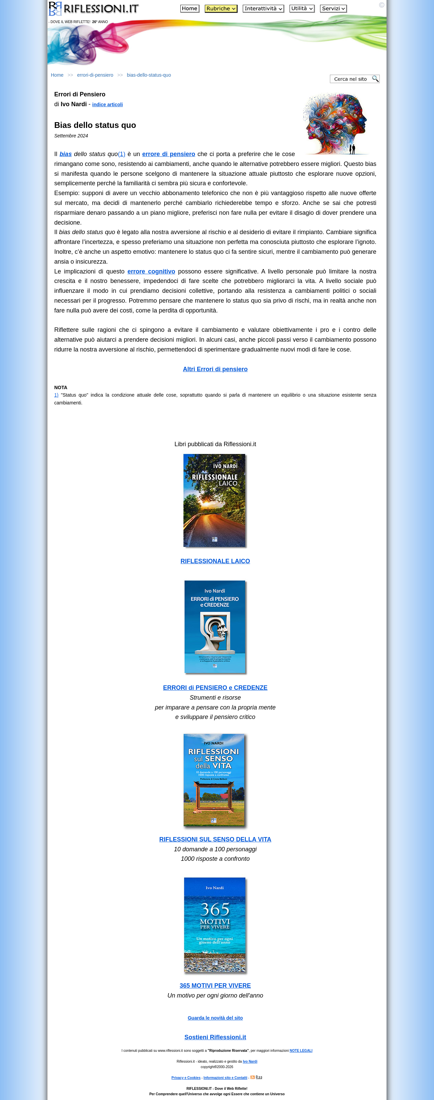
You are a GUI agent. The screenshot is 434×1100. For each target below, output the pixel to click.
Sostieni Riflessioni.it (215, 1037)
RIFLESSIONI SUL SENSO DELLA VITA (215, 839)
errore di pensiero (168, 154)
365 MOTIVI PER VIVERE (215, 985)
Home (57, 75)
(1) (121, 154)
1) (56, 395)
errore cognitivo (151, 271)
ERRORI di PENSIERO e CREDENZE (215, 687)
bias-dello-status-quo (149, 75)
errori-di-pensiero (95, 75)
